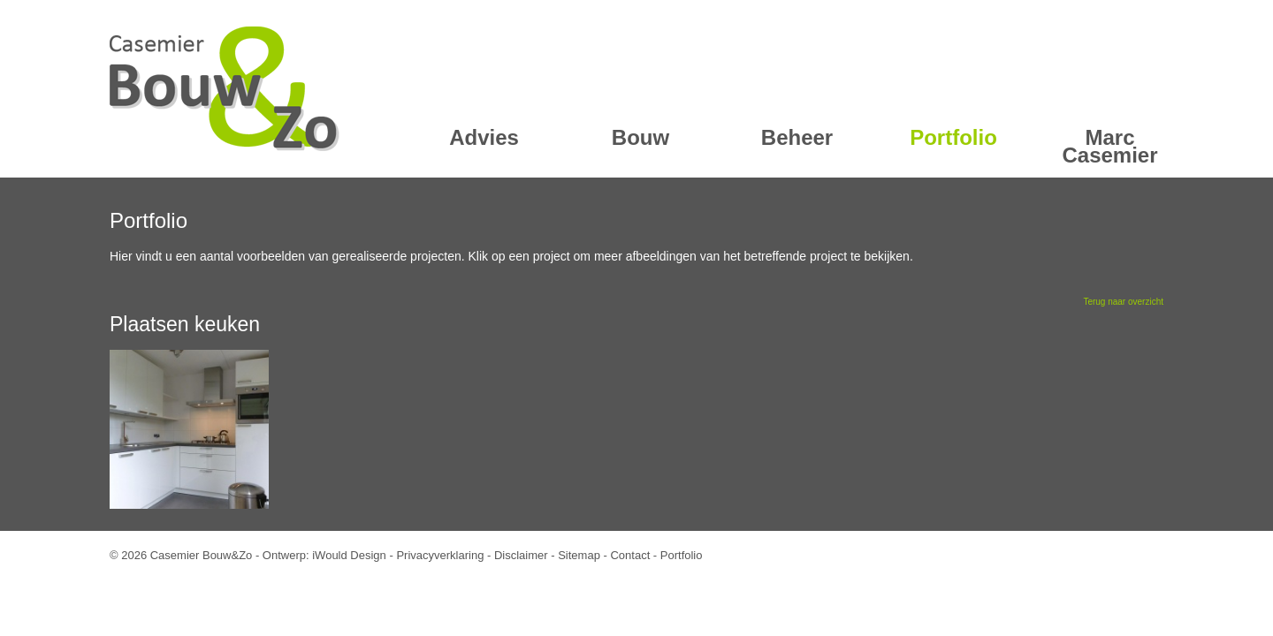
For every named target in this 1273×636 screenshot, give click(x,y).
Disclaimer (521, 555)
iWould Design (349, 555)
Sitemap (579, 555)
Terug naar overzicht (1123, 302)
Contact (630, 555)
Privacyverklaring (440, 555)
